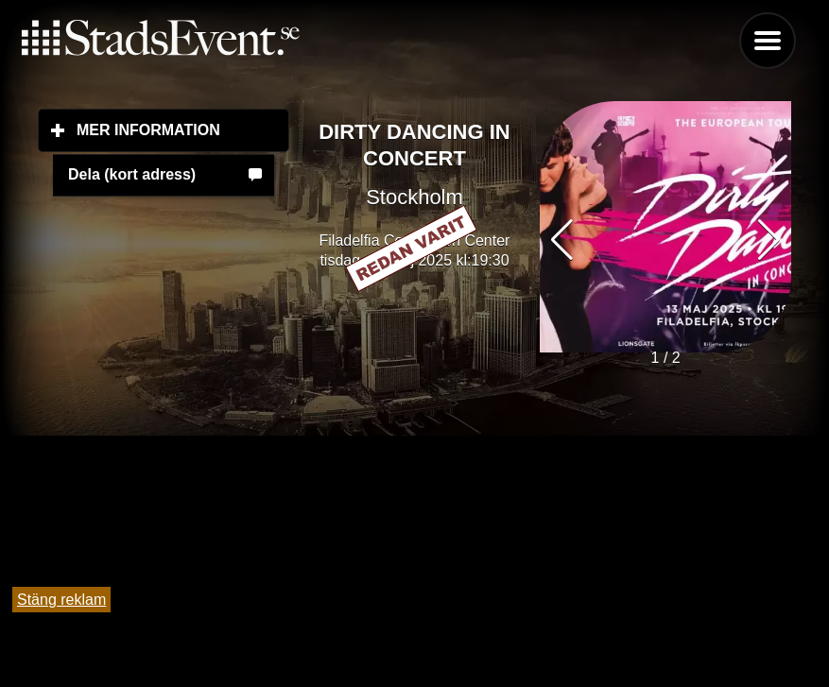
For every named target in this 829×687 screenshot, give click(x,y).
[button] (769, 240)
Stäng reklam (61, 600)
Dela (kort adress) (132, 174)
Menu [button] (767, 40)
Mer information (183, 129)
